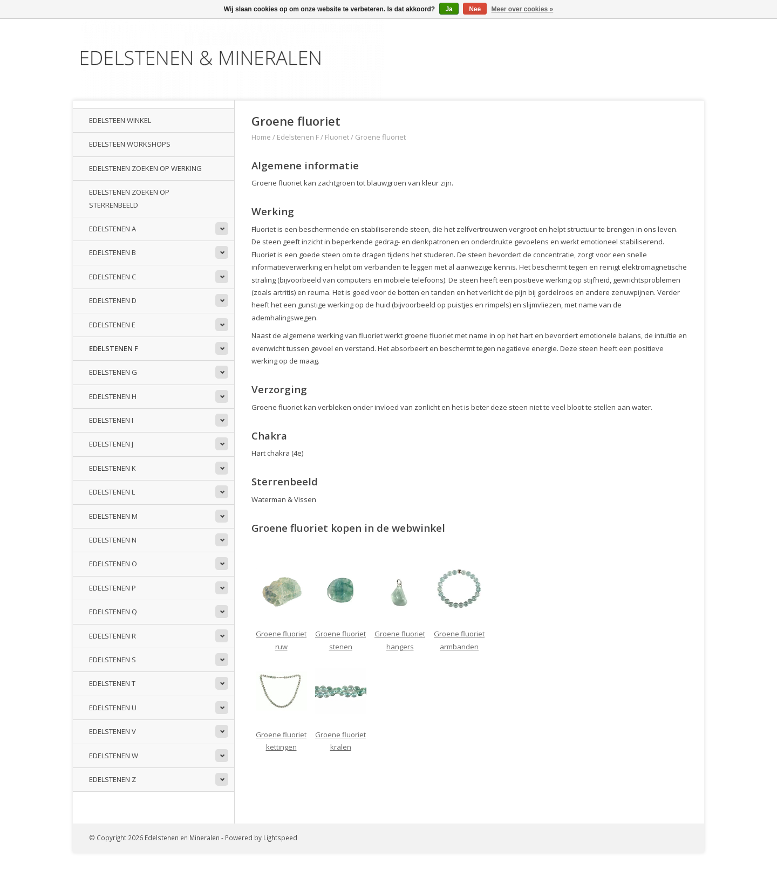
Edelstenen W (113, 755)
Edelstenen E (112, 325)
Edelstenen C (112, 277)
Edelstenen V (112, 731)
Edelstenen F (113, 348)
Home (261, 137)
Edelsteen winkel (120, 120)
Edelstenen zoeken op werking (145, 168)
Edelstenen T (112, 683)
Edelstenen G (113, 372)
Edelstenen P (112, 588)
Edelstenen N (113, 540)
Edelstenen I (111, 420)
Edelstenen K (112, 468)
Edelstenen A (112, 229)
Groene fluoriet (380, 137)
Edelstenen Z (112, 779)
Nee (475, 9)
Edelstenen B (112, 252)
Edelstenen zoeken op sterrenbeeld (129, 198)
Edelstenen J (111, 444)
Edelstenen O (113, 563)
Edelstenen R (112, 636)
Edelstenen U (113, 707)
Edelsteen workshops (130, 144)
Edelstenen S (112, 659)
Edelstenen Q (113, 611)
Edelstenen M (113, 516)
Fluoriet (337, 137)
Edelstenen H (113, 396)
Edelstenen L (112, 492)
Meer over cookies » (523, 9)
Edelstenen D (113, 300)
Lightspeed (280, 837)
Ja (448, 9)
